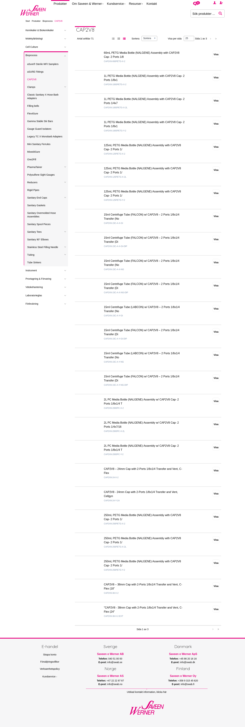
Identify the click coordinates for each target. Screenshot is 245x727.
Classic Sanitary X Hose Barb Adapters (43, 96)
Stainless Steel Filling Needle (42, 247)
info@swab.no (114, 684)
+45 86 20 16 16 (188, 658)
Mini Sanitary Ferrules (38, 144)
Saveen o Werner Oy (183, 675)
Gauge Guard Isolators (39, 128)
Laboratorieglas (34, 295)
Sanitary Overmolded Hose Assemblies (41, 215)
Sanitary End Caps (37, 197)
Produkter (60, 3)
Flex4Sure (32, 113)
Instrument (31, 270)
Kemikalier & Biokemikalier (40, 30)
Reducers (32, 182)
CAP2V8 (31, 79)
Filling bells (33, 106)
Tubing (30, 254)
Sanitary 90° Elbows (37, 239)
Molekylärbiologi (34, 38)
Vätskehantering (34, 287)
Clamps (31, 87)
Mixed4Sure (33, 151)
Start (28, 21)
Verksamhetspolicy (50, 669)
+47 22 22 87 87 (115, 680)
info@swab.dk (187, 662)
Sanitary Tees (34, 231)
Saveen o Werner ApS (183, 654)
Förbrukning (32, 303)
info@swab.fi (187, 684)
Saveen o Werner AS (110, 675)
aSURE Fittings (35, 71)
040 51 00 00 (115, 658)
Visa (216, 54)
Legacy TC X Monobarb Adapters (44, 136)
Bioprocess (48, 21)
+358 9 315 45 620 (188, 680)
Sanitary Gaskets (36, 205)
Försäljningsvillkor (49, 661)
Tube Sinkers (34, 262)
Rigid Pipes (33, 190)
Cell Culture (32, 47)
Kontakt (151, 3)
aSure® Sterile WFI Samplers (43, 64)
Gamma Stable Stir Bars (40, 121)
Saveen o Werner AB (110, 654)
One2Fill (31, 159)
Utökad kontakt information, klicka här (147, 692)
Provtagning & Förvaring (38, 278)
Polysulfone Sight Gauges (41, 174)
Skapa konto (49, 654)
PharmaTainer (34, 167)
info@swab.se (114, 662)
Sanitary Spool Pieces (39, 224)
